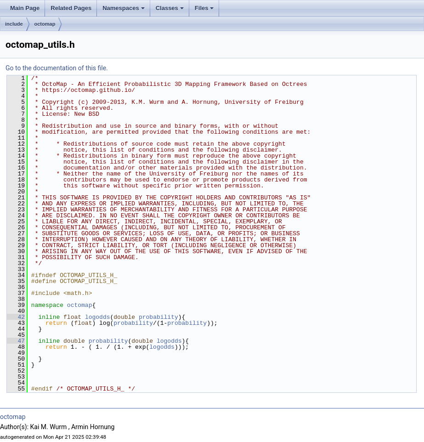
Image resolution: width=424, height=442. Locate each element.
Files (204, 8)
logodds (97, 317)
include (14, 24)
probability (158, 317)
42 (16, 317)
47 (16, 341)
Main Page (25, 8)
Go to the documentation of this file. (57, 68)
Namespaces (123, 8)
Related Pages (71, 8)
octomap (45, 24)
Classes (170, 8)
